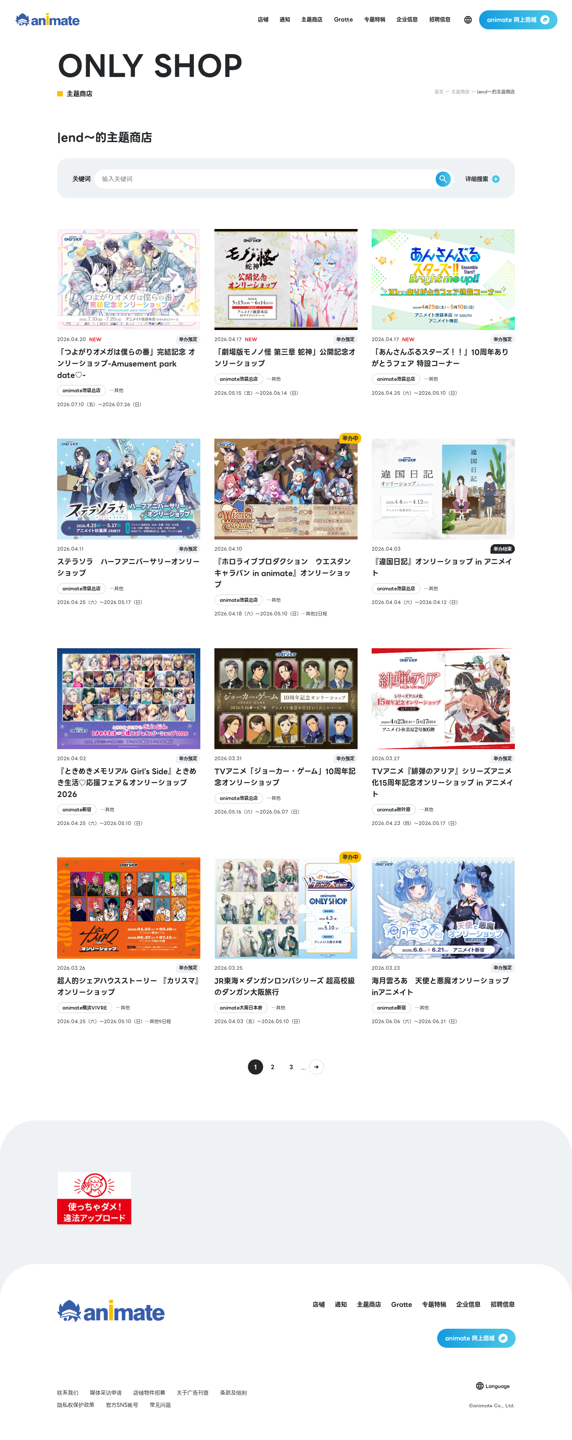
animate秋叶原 (394, 809)
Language (498, 1386)
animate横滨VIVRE (84, 1007)
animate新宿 (76, 809)
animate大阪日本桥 (241, 1007)
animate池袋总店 (81, 390)
